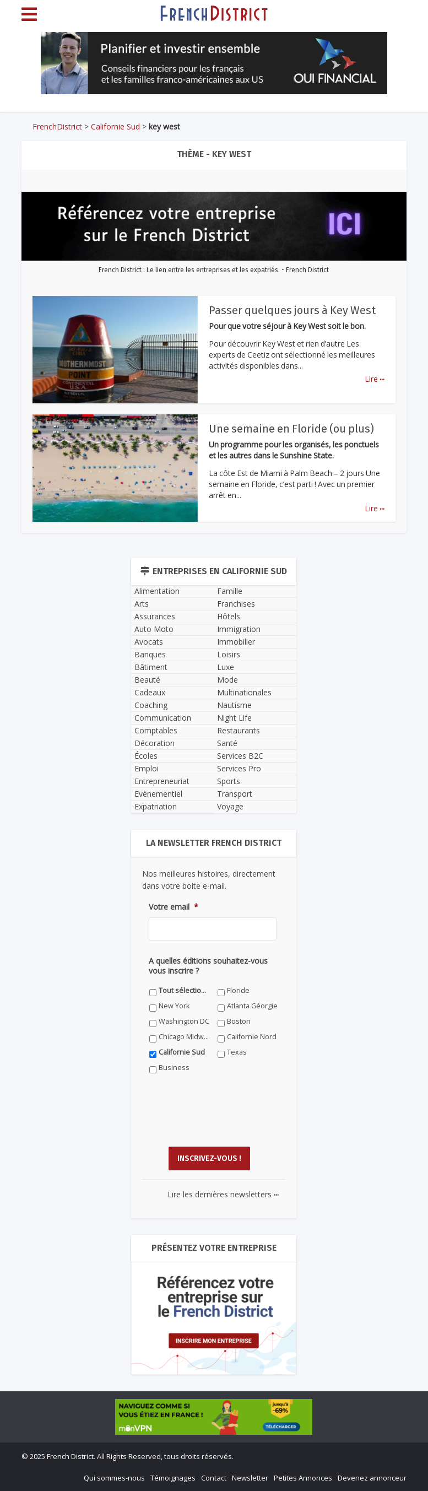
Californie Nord (252, 1036)
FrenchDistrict (57, 126)
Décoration (154, 743)
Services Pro (239, 768)
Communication (162, 717)
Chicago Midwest (184, 1036)
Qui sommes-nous (114, 1478)
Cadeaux (149, 692)
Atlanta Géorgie (252, 1006)
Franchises (236, 603)
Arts (141, 603)
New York (174, 1006)
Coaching (150, 705)
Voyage (230, 806)
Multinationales (244, 692)
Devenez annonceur (372, 1478)
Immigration (239, 629)
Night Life (234, 717)
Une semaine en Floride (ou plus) (291, 428)
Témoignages (173, 1478)
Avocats (148, 641)
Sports (228, 781)
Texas (237, 1052)
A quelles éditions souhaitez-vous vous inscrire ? (208, 966)
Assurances (154, 616)
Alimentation (157, 591)
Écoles (146, 755)
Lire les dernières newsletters (223, 1194)
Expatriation (155, 806)
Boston (239, 1021)
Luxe (225, 667)
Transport (234, 793)
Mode (227, 679)
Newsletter (250, 1478)
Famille (229, 591)
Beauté (147, 679)
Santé (227, 743)
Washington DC (184, 1021)
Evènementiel (158, 793)
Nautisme (234, 705)
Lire (374, 379)
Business (174, 1067)
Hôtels (228, 616)
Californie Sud (115, 126)
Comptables (155, 730)
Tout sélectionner (184, 990)
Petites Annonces (303, 1478)
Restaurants (238, 730)
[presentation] (232, 1118)
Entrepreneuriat (161, 781)
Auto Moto (154, 629)
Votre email (173, 907)
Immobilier (236, 641)
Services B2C (240, 755)
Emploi (146, 768)
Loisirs (228, 654)
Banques (150, 654)
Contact (213, 1478)
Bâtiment (150, 667)
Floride (238, 990)
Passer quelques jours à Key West (292, 310)
